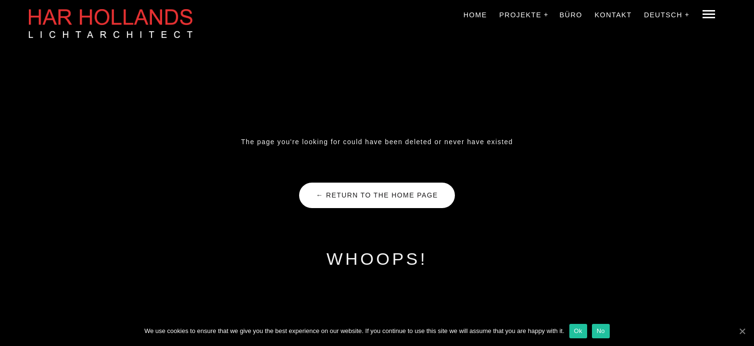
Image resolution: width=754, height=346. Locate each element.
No (601, 330)
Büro (570, 15)
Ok (578, 330)
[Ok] (742, 331)
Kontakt (612, 15)
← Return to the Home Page (377, 195)
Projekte (520, 15)
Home (475, 15)
